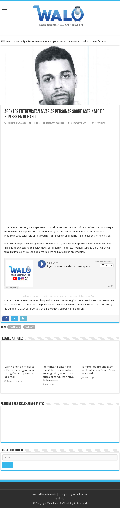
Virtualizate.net (81, 494)
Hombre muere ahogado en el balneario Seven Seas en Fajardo (98, 370)
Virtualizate (50, 494)
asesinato (15, 327)
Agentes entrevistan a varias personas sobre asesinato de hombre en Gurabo (64, 296)
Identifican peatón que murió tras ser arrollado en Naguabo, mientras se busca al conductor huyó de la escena (59, 373)
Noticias (16, 41)
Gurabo (29, 327)
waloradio (27, 296)
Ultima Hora (58, 123)
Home (5, 41)
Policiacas (46, 123)
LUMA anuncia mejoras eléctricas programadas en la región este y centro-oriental (21, 372)
